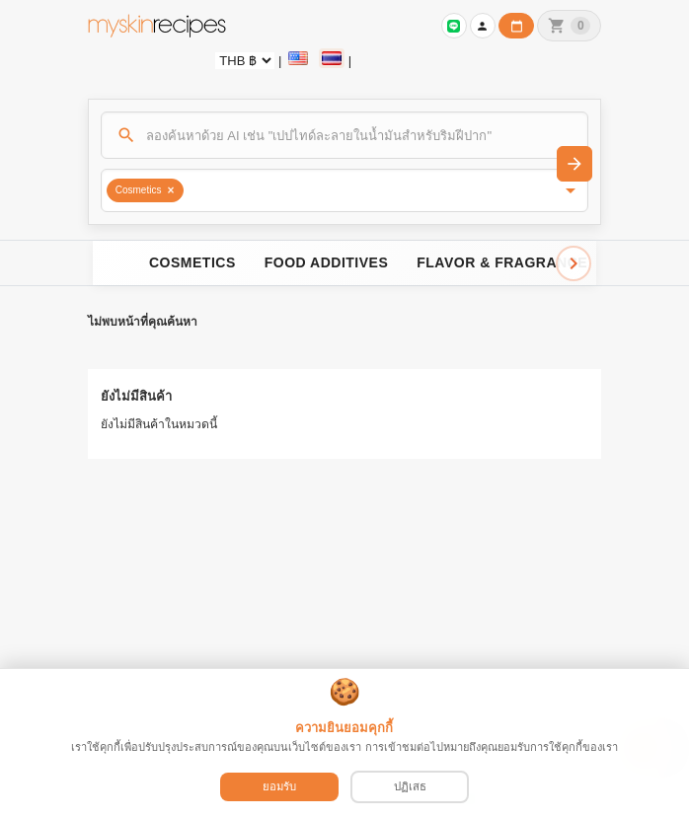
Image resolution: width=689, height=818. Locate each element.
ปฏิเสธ (410, 786)
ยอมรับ (279, 786)
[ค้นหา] (345, 135)
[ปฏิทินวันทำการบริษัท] (516, 25)
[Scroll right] (573, 263)
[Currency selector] (244, 60)
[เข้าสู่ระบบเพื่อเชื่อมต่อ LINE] (454, 25)
